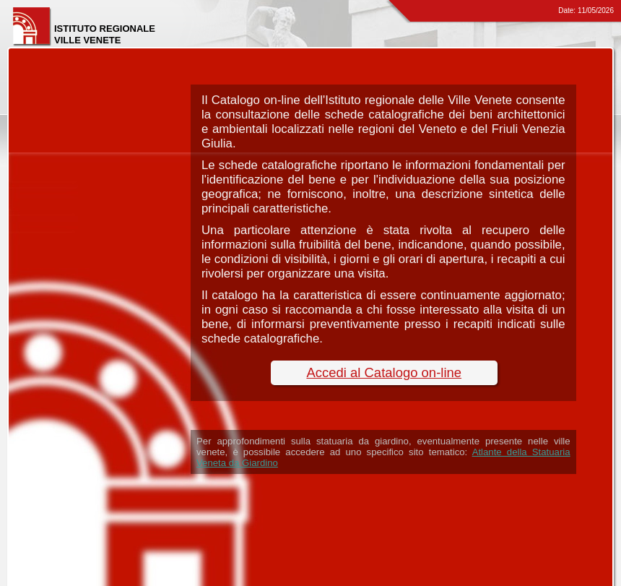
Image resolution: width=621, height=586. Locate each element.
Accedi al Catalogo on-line (383, 372)
